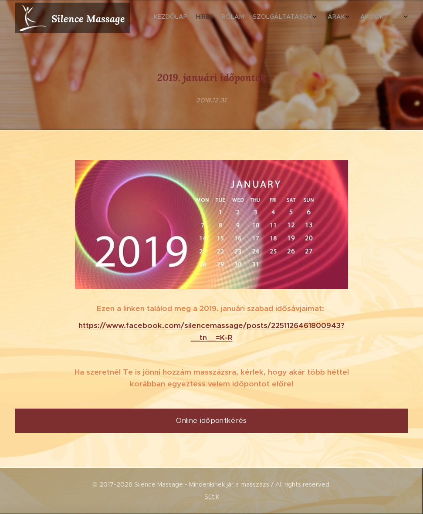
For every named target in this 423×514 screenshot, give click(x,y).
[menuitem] (328, 18)
